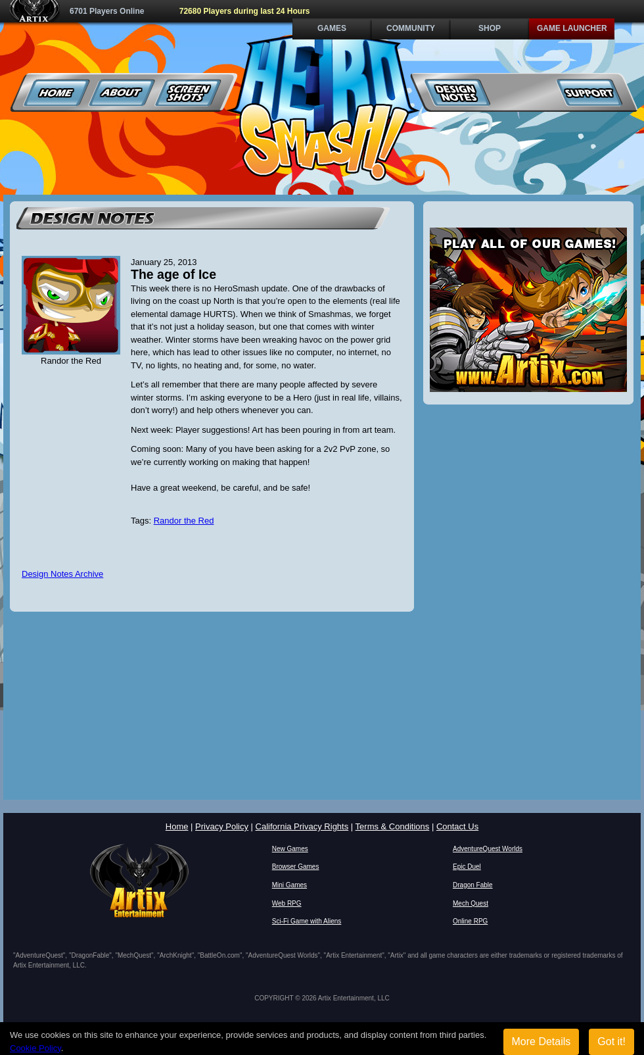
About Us (122, 92)
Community (410, 28)
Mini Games (289, 885)
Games (331, 28)
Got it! (611, 1041)
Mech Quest (470, 903)
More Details (541, 1041)
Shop (489, 28)
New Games (290, 848)
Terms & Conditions (393, 826)
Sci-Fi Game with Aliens (307, 921)
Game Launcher (572, 28)
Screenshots (188, 92)
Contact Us (457, 826)
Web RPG (287, 903)
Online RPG (470, 921)
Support (589, 92)
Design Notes (458, 92)
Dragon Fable (473, 885)
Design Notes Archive (62, 574)
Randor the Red (184, 521)
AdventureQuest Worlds (487, 848)
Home (57, 92)
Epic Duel (467, 866)
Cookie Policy (35, 1048)
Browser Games (295, 866)
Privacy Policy (221, 826)
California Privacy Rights (302, 826)
